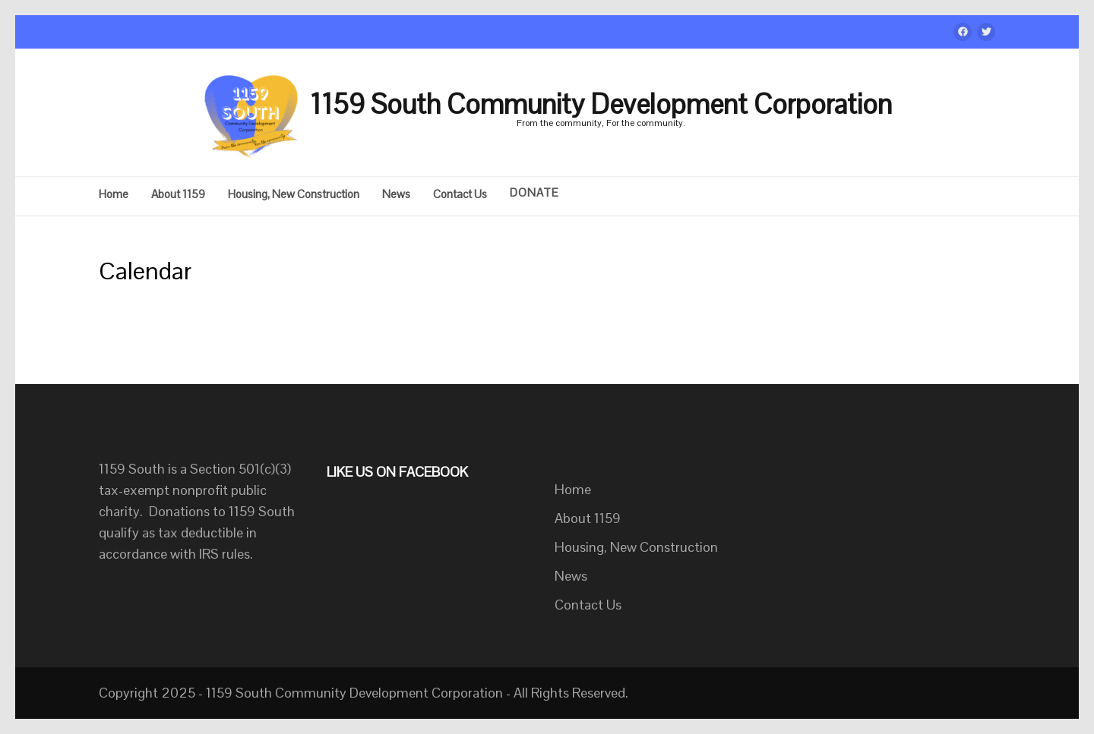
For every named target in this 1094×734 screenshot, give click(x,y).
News (396, 194)
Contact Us (460, 194)
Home (113, 194)
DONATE (534, 193)
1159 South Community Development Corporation (601, 104)
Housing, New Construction (293, 194)
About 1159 (178, 194)
